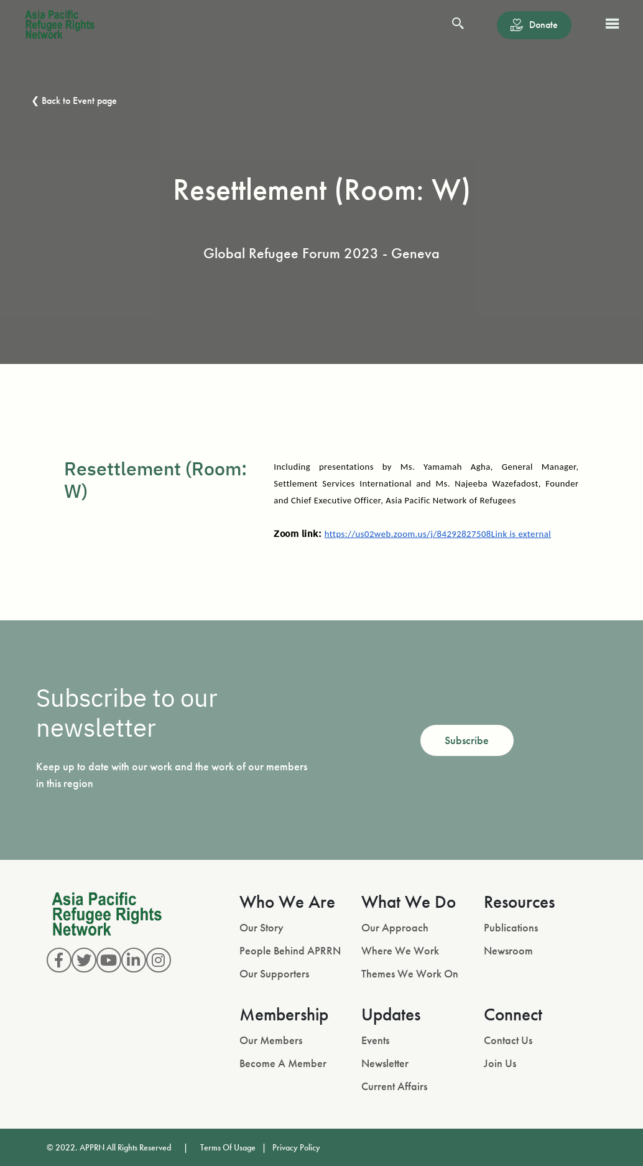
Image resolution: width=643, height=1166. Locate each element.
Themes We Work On (409, 973)
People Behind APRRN (290, 950)
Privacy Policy (296, 1147)
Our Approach (394, 927)
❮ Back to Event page (74, 100)
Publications (511, 927)
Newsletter (385, 1063)
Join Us (500, 1063)
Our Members (270, 1040)
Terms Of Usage (228, 1147)
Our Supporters (274, 973)
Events (375, 1040)
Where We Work (400, 950)
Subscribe (467, 740)
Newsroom (508, 950)
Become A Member (282, 1063)
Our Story (261, 927)
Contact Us (508, 1040)
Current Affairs (394, 1086)
